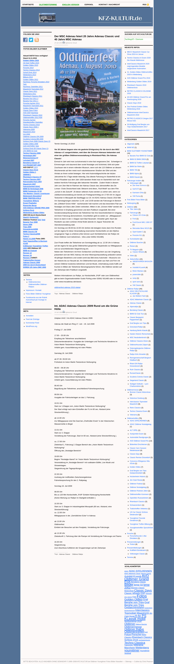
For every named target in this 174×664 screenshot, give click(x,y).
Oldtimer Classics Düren (139, 341)
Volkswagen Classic (137, 554)
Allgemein (131, 144)
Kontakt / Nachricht (109, 5)
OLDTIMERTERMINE (48, 5)
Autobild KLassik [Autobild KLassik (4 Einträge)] (132, 576)
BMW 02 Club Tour (137, 314)
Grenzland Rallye (136, 327)
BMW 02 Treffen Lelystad (139, 163)
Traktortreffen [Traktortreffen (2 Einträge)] (128, 645)
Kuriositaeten (135, 239)
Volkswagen (134, 183)
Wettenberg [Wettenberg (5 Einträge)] (142, 647)
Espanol (89, 5)
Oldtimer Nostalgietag (138, 487)
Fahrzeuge (134, 213)
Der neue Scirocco (140, 185)
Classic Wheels (138, 252)
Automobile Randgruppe (139, 437)
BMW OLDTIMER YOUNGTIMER (139, 151)
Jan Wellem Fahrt (139, 296)
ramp (134, 278)
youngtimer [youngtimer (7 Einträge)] (131, 650)
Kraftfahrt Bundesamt (138, 550)
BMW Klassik (135, 177)
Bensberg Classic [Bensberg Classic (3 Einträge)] (138, 582)
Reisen (132, 246)
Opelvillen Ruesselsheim (139, 498)
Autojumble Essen (137, 434)
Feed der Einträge (32, 319)
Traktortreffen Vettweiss (138, 509)
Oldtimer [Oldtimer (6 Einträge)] (129, 623)
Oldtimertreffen (132, 418)
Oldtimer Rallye (77, 293)
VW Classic (137, 285)
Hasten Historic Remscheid (140, 334)
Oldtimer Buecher (136, 243)
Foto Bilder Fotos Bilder (136, 200)
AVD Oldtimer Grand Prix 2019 (138, 78)
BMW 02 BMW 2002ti (138, 159)
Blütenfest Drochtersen (138, 444)
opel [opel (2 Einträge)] (146, 632)
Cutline (136, 662)
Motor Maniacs (138, 271)
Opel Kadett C (138, 232)
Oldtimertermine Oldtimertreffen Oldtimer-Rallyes (38, 284)
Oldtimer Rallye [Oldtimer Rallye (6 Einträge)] (134, 629)
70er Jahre (134, 209)
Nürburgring (131, 203)
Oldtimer (130, 207)
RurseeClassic (135, 373)
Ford (134, 219)
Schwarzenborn (136, 505)
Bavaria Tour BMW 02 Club (140, 156)
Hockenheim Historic (137, 476)
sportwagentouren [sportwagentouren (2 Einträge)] (144, 640)
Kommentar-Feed (32, 323)
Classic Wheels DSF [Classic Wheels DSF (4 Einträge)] (134, 593)
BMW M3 (130, 147)
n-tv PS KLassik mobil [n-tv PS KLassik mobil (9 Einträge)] (135, 617)
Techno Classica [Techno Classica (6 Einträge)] (134, 642)
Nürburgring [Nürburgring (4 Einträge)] (130, 621)
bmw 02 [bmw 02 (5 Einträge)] (138, 584)
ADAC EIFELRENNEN (138, 421)
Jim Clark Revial (136, 480)
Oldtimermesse (133, 390)
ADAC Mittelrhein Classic (139, 300)
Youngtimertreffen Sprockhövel (141, 528)
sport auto (136, 282)
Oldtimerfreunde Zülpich (139, 345)
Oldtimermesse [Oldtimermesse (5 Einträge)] (133, 626)
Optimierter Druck (71, 43)
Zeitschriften (134, 259)
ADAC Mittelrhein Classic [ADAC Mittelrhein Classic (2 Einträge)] (132, 573)
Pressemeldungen (134, 542)
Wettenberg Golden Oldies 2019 (139, 82)
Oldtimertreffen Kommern (139, 494)
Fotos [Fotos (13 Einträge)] (142, 596)
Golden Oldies (135, 467)
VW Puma (136, 196)
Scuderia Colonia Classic (139, 377)
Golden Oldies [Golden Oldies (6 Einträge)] (133, 599)
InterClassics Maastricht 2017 (138, 130)
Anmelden (29, 316)
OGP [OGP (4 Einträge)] (139, 621)
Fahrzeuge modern (134, 181)
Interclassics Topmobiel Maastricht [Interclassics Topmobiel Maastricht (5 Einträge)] (137, 611)
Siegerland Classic (137, 380)
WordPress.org (31, 326)
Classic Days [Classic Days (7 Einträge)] (143, 590)
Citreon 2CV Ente (139, 215)
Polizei (132, 544)
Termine (29, 280)
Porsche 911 (137, 235)
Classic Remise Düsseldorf (140, 457)
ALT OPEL (134, 430)
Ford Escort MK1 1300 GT (142, 222)
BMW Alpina (134, 174)
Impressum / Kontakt (33, 290)
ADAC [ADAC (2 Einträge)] (126, 571)
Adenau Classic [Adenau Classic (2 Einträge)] (146, 573)
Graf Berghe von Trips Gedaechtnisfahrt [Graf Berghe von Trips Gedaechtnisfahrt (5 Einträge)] (136, 605)
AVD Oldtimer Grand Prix (139, 441)
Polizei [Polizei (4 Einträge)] (127, 634)
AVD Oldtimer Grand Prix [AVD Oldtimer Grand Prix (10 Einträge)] (136, 578)
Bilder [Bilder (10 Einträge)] (128, 584)
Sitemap (128, 662)
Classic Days (135, 454)
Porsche (130, 533)
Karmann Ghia (138, 193)
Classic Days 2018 (134, 103)
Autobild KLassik (139, 267)
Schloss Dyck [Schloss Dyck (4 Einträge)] (131, 640)
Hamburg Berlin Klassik (138, 330)
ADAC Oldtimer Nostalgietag (140, 424)
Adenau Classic (64, 293)
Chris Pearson (147, 662)
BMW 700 (133, 170)
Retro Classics (135, 408)
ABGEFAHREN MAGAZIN (142, 261)
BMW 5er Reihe (136, 166)
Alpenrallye (134, 307)
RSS (144, 5)
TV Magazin (134, 250)
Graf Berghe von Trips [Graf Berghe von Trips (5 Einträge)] (136, 601)
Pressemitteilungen (134, 548)
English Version (70, 5)
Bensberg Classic (136, 310)
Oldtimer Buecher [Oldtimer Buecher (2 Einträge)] (141, 624)
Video (132, 256)
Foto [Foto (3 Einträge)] (134, 597)
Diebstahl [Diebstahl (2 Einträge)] (149, 593)
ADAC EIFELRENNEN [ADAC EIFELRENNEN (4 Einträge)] (140, 571)
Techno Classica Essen (138, 411)
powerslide (137, 274)
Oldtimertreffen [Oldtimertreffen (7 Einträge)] (134, 631)
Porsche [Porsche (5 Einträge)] (136, 634)
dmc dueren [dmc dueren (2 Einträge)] (128, 597)
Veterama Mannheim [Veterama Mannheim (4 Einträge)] (133, 646)
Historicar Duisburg (137, 398)
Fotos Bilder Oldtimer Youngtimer (38, 294)
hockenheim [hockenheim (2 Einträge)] (148, 608)
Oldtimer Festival (136, 484)
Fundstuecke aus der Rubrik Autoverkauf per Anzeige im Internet (36, 300)
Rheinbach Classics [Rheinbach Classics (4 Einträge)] (142, 637)
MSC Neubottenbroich (138, 337)
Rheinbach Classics (137, 502)
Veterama (133, 415)
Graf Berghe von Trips (138, 323)
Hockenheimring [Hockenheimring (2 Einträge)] (129, 610)
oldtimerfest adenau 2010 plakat (67, 287)
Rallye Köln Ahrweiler (138, 354)
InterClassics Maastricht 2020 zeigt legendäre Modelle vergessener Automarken (138, 66)
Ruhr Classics (135, 370)
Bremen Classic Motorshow (140, 392)
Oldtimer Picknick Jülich (139, 491)
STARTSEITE (28, 5)
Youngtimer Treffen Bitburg (140, 524)
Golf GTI (136, 189)
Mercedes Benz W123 (141, 228)
